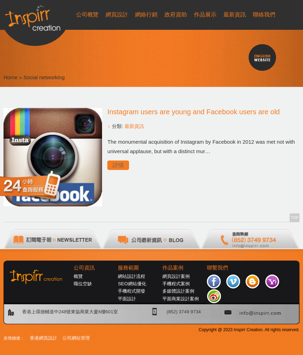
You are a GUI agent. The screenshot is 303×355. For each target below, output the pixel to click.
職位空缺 (83, 283)
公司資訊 (84, 268)
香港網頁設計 (43, 338)
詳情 (118, 165)
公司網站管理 (76, 338)
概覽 (78, 276)
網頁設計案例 (176, 276)
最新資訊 (134, 126)
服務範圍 (128, 268)
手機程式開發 (131, 291)
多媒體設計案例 (178, 291)
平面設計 (127, 298)
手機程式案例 (176, 283)
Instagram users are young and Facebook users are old (193, 112)
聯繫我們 (217, 268)
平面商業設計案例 (180, 298)
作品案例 (172, 268)
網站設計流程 (131, 276)
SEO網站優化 (132, 283)
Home (11, 77)
